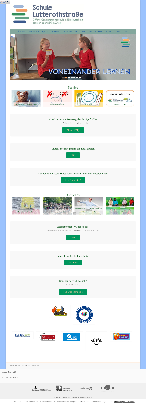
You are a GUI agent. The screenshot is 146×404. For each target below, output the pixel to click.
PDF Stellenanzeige (73, 291)
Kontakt (109, 31)
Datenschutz (66, 397)
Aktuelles (55, 31)
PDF (73, 155)
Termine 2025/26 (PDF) (38, 31)
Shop (118, 31)
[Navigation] (5, 1)
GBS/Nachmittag (70, 31)
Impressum (57, 397)
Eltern (83, 31)
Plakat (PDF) (73, 130)
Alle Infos (73, 262)
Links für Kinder (95, 31)
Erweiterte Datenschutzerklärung (82, 397)
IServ (126, 31)
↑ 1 (3, 377)
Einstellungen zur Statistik (124, 402)
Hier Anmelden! (73, 180)
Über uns (21, 31)
